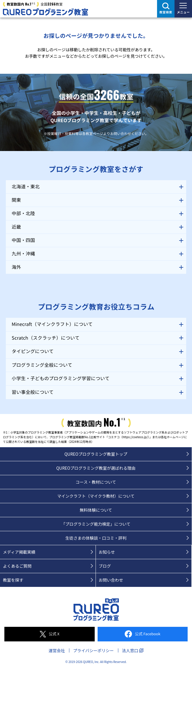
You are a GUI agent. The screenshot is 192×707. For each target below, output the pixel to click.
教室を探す (13, 580)
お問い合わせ (111, 580)
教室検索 (165, 12)
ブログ (105, 566)
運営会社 (57, 650)
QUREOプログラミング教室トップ (95, 454)
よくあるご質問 (17, 566)
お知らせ (107, 552)
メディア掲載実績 (19, 552)
